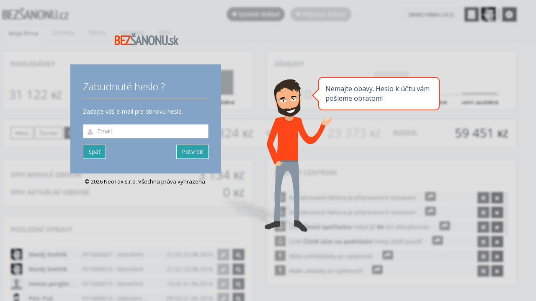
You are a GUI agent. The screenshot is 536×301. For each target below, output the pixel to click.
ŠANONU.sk (146, 40)
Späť (94, 152)
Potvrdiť (192, 152)
